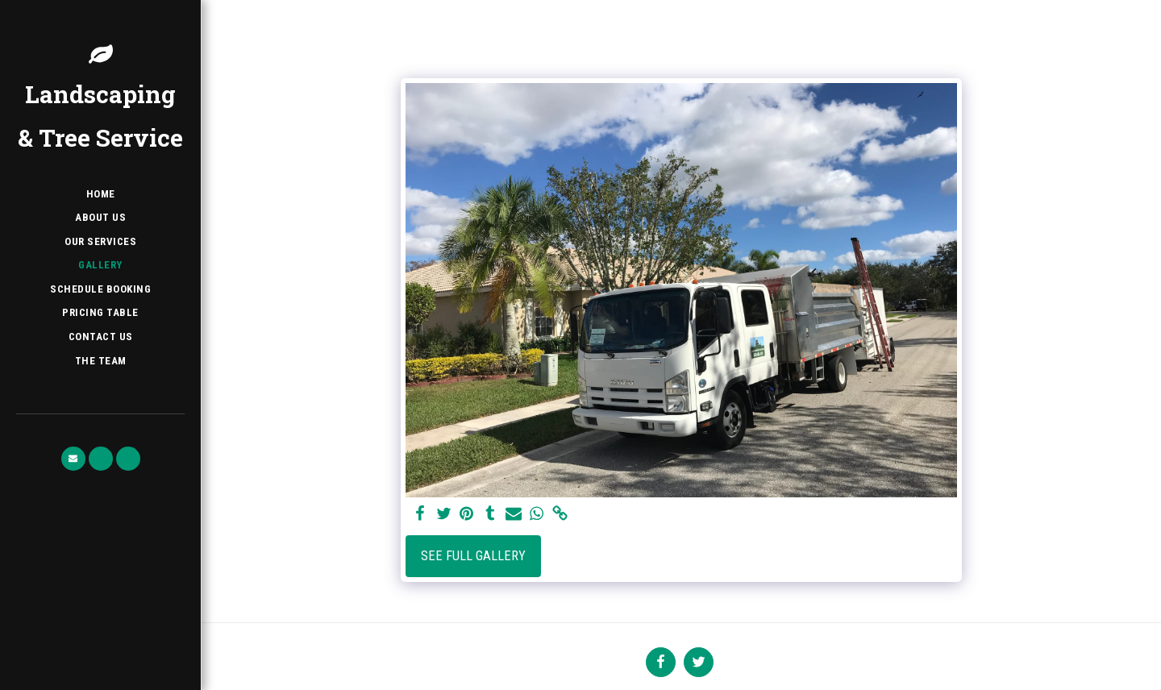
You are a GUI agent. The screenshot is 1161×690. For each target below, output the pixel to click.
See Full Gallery (473, 555)
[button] (73, 459)
